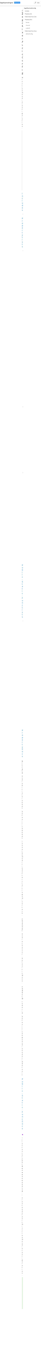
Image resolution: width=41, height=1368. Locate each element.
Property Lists (22, 232)
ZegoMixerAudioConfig (30, 8)
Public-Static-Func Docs (31, 31)
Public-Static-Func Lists (30, 17)
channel (28, 25)
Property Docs (22, 743)
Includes (22, 201)
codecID (28, 28)
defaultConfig (29, 34)
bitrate (27, 22)
